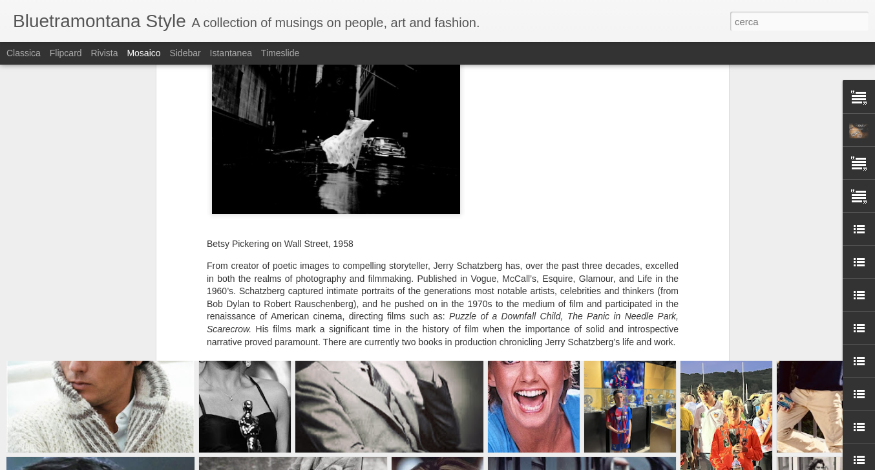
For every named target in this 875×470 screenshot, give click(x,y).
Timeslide (280, 53)
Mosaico (143, 53)
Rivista (104, 53)
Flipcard (66, 53)
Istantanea (231, 53)
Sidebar (184, 53)
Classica (23, 53)
